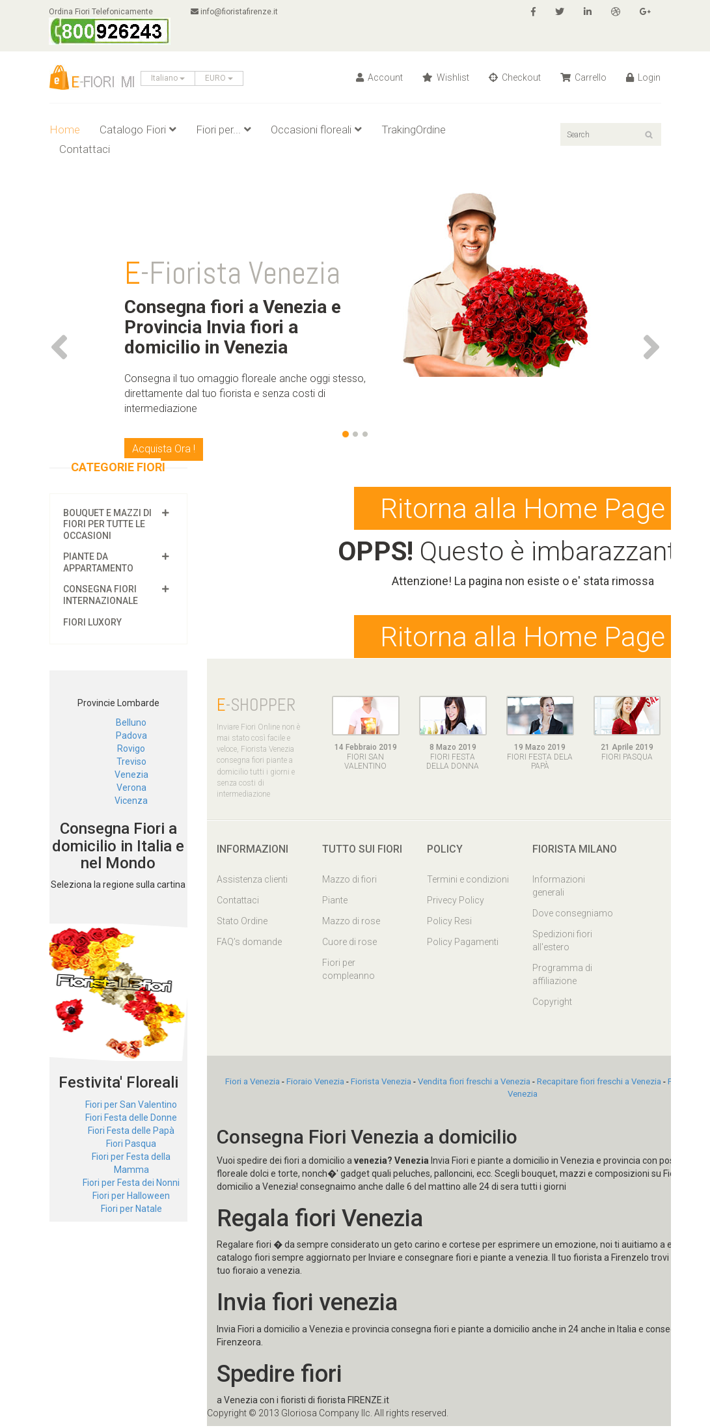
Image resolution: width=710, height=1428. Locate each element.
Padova (131, 735)
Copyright (552, 1003)
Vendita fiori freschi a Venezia (474, 1083)
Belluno (131, 722)
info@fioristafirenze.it (235, 11)
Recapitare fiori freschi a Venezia (599, 1083)
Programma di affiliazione (562, 976)
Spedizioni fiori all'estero (562, 942)
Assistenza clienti (252, 881)
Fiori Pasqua (131, 1143)
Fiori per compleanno (348, 971)
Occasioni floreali (316, 129)
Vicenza (131, 800)
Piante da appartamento (98, 562)
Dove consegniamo (572, 915)
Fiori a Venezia (252, 1083)
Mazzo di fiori (349, 881)
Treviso (131, 761)
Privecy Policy (455, 902)
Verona (131, 787)
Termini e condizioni (468, 881)
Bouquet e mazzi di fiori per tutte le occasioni (107, 524)
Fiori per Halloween (131, 1195)
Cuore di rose (349, 944)
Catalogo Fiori (138, 129)
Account (379, 77)
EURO (219, 78)
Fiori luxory (92, 622)
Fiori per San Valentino (131, 1104)
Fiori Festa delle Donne (131, 1117)
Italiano (168, 78)
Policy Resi (449, 923)
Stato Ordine (242, 923)
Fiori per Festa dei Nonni (131, 1182)
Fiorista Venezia (381, 1083)
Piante (335, 902)
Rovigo (131, 748)
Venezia (131, 774)
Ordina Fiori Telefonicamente (110, 26)
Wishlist (445, 77)
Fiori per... (223, 129)
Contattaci (84, 149)
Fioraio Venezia (315, 1083)
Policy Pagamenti (462, 944)
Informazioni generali (558, 887)
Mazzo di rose (351, 923)
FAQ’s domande (249, 944)
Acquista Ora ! (163, 449)
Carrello (583, 77)
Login (643, 77)
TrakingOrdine (413, 129)
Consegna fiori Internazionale (100, 595)
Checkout (515, 77)
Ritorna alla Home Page (522, 509)
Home (64, 129)
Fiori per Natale (131, 1208)
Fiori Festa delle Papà (131, 1130)
